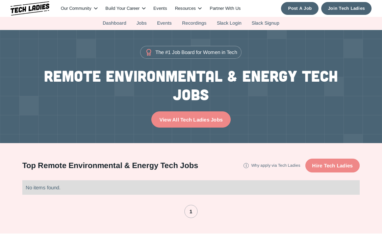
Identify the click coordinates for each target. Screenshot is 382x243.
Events (160, 8)
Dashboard (114, 23)
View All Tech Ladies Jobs (191, 120)
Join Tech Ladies (346, 8)
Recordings (194, 23)
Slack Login (229, 23)
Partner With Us (225, 8)
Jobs (141, 23)
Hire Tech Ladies (332, 165)
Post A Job (300, 8)
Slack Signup (265, 23)
